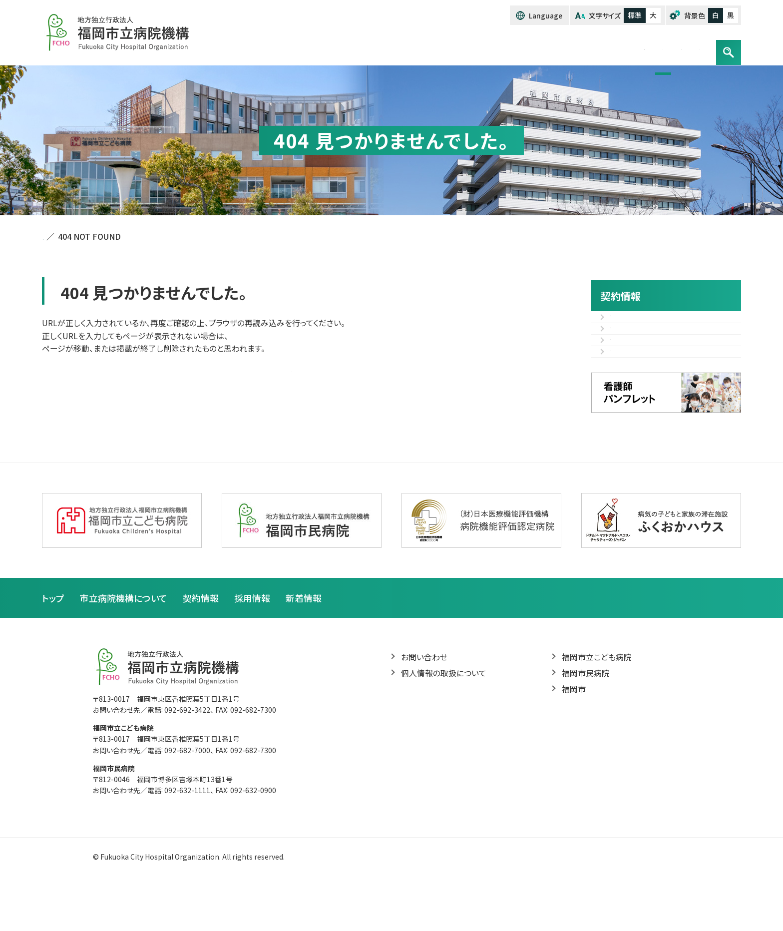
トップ (403, 46)
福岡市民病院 (586, 721)
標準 (635, 15)
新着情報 (304, 645)
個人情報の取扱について (443, 721)
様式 (618, 394)
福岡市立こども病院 (597, 705)
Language (546, 15)
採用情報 (611, 46)
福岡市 (574, 738)
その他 (621, 370)
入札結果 (626, 346)
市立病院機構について (476, 46)
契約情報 (556, 46)
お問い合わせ (673, 46)
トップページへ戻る (292, 370)
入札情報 (626, 323)
